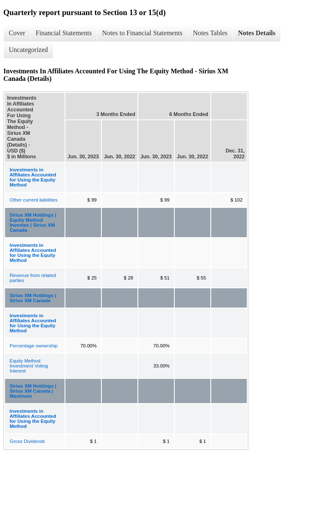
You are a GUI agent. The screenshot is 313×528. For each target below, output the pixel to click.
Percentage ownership (33, 345)
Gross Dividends (27, 441)
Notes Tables (210, 32)
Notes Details (256, 32)
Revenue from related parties (33, 278)
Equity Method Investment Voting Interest (29, 365)
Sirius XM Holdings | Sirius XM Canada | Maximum (33, 391)
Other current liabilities (33, 199)
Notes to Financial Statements (142, 32)
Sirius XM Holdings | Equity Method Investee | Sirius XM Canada (33, 222)
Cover (17, 32)
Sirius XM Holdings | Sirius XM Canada (33, 298)
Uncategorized (28, 49)
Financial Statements (64, 32)
